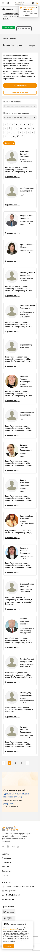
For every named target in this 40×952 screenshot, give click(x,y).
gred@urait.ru (8, 804)
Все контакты (8, 899)
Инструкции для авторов (14, 797)
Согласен (8, 946)
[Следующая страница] (27, 763)
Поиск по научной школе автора (16, 113)
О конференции (24, 28)
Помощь (5, 875)
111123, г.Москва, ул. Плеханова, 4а (19, 886)
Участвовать (8, 27)
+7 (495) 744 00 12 (12, 895)
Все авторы (9, 143)
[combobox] (20, 106)
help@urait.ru (10, 891)
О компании (6, 858)
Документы (6, 871)
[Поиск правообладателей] (20, 92)
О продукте (6, 862)
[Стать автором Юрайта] (20, 85)
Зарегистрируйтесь (29, 8)
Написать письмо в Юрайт (16, 794)
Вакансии (5, 867)
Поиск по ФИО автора (12, 102)
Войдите (29, 9)
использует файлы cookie (11, 929)
